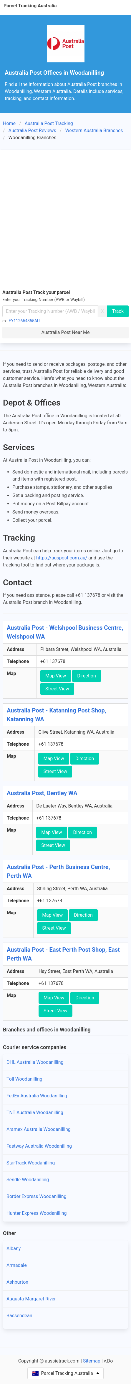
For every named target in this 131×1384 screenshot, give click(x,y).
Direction (86, 676)
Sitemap (91, 1361)
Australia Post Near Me (66, 332)
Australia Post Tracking (49, 123)
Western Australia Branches (94, 130)
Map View (55, 676)
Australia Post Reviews (32, 130)
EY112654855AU (24, 320)
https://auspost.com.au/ (61, 558)
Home (9, 123)
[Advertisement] (65, 220)
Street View (57, 689)
